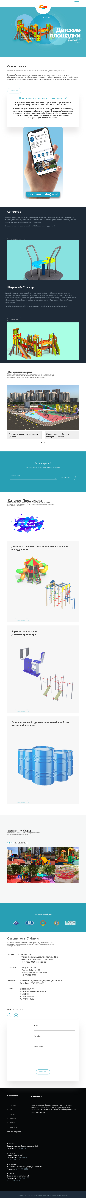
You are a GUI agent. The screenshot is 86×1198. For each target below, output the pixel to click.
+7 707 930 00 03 (21, 1169)
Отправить (43, 1072)
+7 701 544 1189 (22, 1178)
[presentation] (43, 1060)
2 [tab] (44, 442)
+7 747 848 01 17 (21, 1148)
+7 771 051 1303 (13, 1180)
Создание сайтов (55, 1195)
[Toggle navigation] (76, 3)
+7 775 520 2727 (13, 1160)
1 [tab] (42, 442)
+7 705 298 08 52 (22, 1157)
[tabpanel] (24, 435)
